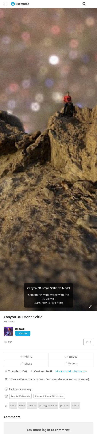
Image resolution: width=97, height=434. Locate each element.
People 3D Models (20, 396)
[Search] (84, 4)
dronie (75, 405)
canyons (32, 405)
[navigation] (5, 4)
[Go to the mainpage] (20, 4)
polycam (64, 405)
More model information (71, 371)
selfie (22, 405)
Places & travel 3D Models (49, 396)
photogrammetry (48, 405)
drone (13, 405)
